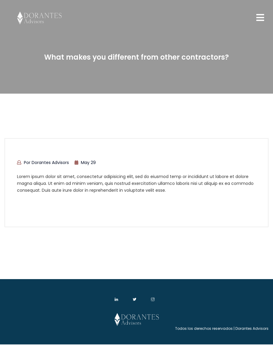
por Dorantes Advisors (43, 162)
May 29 (85, 162)
